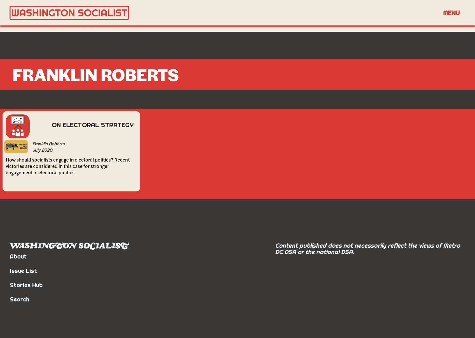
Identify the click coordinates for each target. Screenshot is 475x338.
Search (19, 299)
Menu (451, 13)
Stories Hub (26, 285)
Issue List (23, 270)
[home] (223, 13)
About (18, 256)
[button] (451, 12)
